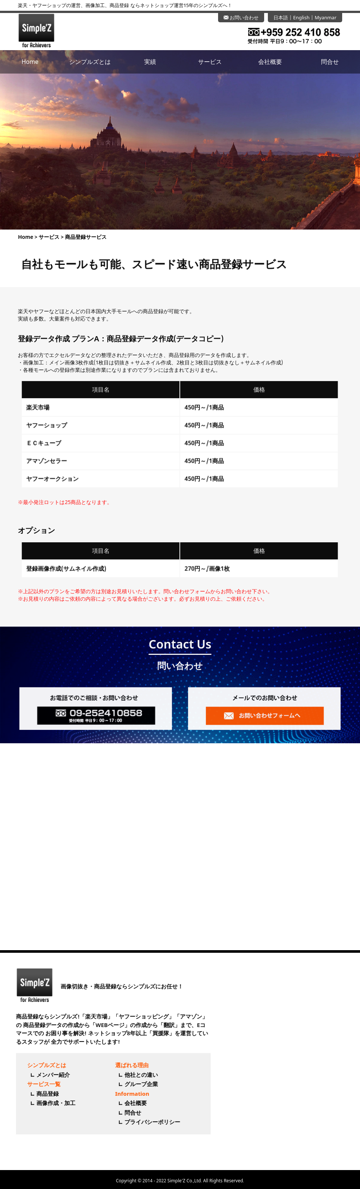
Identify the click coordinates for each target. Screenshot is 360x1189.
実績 (150, 62)
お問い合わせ (241, 17)
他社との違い (132, 1074)
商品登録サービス (74, 236)
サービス (210, 62)
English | (304, 17)
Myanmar (326, 17)
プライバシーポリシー (143, 1121)
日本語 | (283, 17)
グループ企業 (132, 1084)
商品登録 (38, 1093)
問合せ (330, 62)
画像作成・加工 (47, 1103)
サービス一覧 (35, 1084)
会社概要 (270, 62)
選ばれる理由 (122, 1065)
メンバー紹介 (44, 1074)
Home (30, 62)
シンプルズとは (90, 62)
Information (123, 1093)
